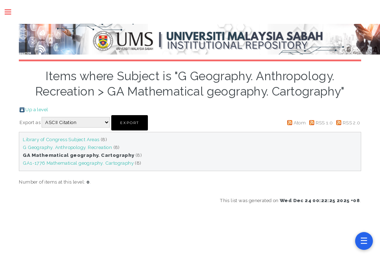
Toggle (11, 12)
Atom (300, 122)
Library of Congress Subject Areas (61, 139)
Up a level (36, 109)
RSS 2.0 (351, 122)
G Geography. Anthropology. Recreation (67, 147)
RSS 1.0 (324, 122)
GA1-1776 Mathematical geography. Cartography (78, 163)
